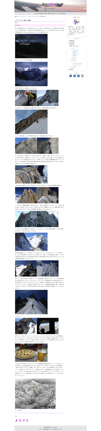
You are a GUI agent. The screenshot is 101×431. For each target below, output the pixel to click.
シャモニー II (30, 16)
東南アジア (76, 54)
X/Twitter (51, 429)
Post (16, 416)
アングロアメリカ (77, 63)
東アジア (75, 55)
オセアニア (74, 67)
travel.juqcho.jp (74, 46)
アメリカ (74, 61)
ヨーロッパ (23, 16)
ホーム (17, 16)
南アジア (75, 52)
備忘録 (71, 69)
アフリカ (74, 59)
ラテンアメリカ (77, 65)
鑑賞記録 (72, 40)
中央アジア (76, 50)
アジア (73, 48)
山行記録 (72, 42)
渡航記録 (72, 44)
